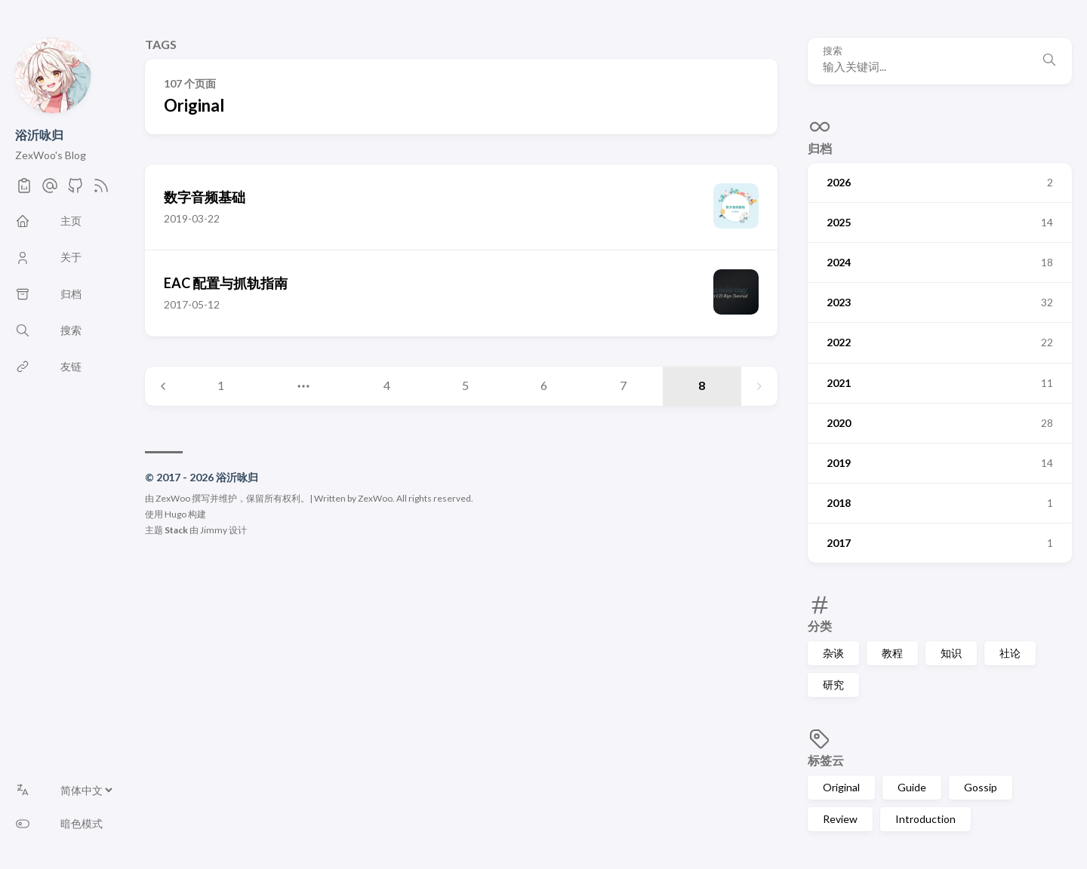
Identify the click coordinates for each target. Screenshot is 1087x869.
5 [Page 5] (465, 385)
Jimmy (213, 530)
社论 (1010, 652)
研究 (833, 684)
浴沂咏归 (39, 134)
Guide (912, 787)
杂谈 (833, 652)
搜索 (832, 51)
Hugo (175, 514)
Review (840, 818)
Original (841, 787)
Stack (176, 530)
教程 (892, 652)
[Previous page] (163, 386)
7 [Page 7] (623, 385)
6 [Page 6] (543, 385)
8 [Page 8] (701, 385)
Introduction (925, 818)
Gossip (980, 787)
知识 (951, 652)
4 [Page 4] (386, 385)
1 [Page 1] (220, 385)
